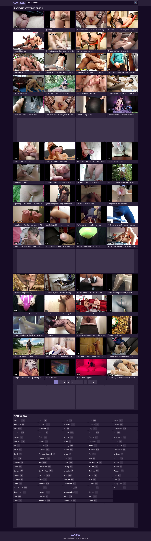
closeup (18, 479)
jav (66, 428)
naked (68, 496)
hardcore (44, 492)
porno (93, 445)
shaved (93, 483)
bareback (19, 441)
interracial (45, 500)
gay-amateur (46, 470)
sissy (93, 496)
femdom (44, 449)
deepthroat (20, 492)
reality (93, 466)
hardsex (43, 496)
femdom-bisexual (47, 454)
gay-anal (44, 475)
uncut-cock (120, 445)
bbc (17, 445)
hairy (43, 479)
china (18, 466)
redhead (94, 470)
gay (43, 462)
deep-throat (20, 487)
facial (43, 437)
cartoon (18, 462)
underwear (119, 449)
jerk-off (69, 432)
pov (92, 454)
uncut (118, 441)
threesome (120, 428)
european (44, 428)
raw (92, 458)
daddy (18, 483)
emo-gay (44, 424)
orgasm (94, 424)
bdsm (18, 449)
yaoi (117, 479)
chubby (18, 475)
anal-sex (19, 432)
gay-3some (45, 466)
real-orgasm (95, 462)
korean (68, 449)
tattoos (118, 424)
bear (17, 458)
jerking (68, 437)
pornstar (94, 449)
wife (117, 475)
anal (18, 428)
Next (94, 382)
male (68, 475)
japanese (69, 424)
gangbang (44, 458)
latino (68, 462)
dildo (18, 500)
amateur (19, 420)
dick (17, 496)
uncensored (120, 437)
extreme (43, 432)
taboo (93, 500)
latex (67, 454)
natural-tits (70, 500)
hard (43, 487)
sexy (92, 479)
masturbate (70, 483)
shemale (94, 487)
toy (117, 432)
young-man (120, 483)
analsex (18, 437)
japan (68, 420)
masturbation (71, 492)
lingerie (68, 470)
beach (18, 454)
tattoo (118, 420)
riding (93, 475)
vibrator (118, 458)
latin (68, 458)
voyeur (118, 466)
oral (92, 420)
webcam (119, 470)
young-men (120, 487)
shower (93, 492)
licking (68, 466)
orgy (93, 428)
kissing (68, 445)
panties (93, 437)
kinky (67, 441)
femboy (43, 445)
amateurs (19, 424)
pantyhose (94, 441)
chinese (18, 470)
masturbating (70, 487)
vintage (118, 462)
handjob (44, 483)
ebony (43, 420)
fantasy (43, 441)
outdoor (94, 432)
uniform (118, 454)
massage (69, 479)
